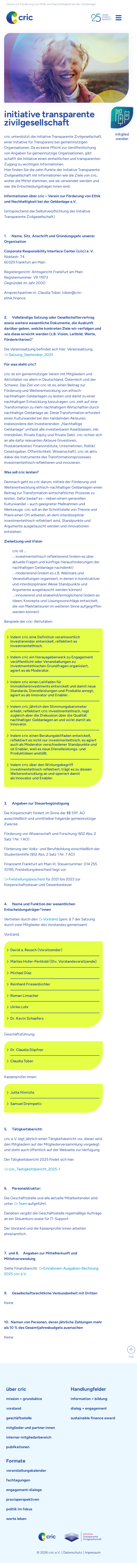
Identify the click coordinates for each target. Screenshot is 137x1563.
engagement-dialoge (24, 1490)
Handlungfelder (88, 1389)
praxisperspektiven (22, 1499)
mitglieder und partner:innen (30, 1427)
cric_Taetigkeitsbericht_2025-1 (34, 1169)
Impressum (93, 1552)
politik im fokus (19, 1509)
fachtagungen (18, 1480)
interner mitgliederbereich (28, 1437)
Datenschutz (72, 1552)
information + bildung (89, 1399)
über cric (16, 1389)
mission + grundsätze (24, 1399)
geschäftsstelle (19, 1418)
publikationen (17, 1447)
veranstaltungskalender (26, 1470)
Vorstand (50, 919)
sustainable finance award (93, 1418)
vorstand (13, 1408)
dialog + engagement (89, 1408)
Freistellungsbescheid (27, 879)
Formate (15, 1461)
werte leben (16, 1518)
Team (22, 1203)
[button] (119, 17)
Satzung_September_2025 (31, 354)
